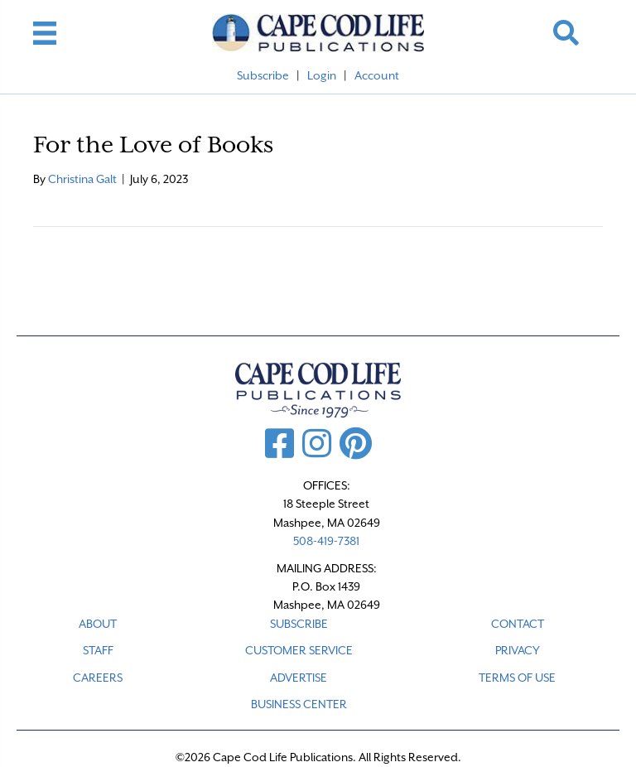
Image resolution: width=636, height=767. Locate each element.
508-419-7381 (326, 541)
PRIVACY (517, 650)
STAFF (98, 650)
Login (321, 75)
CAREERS (98, 677)
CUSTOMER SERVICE (299, 650)
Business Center (299, 704)
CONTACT (517, 623)
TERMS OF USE (517, 677)
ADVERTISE (298, 677)
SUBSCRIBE (299, 623)
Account (376, 75)
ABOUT (98, 623)
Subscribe (263, 75)
